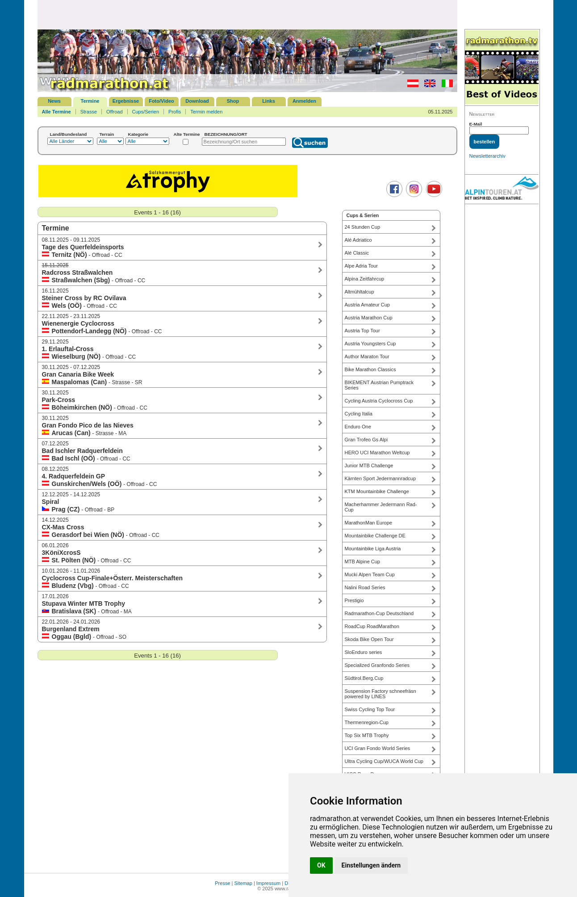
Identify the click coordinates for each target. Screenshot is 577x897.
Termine (90, 101)
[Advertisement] (247, 14)
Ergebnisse (126, 101)
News (54, 101)
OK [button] (321, 865)
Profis (174, 111)
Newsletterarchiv (487, 156)
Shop (233, 101)
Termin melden (206, 111)
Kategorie (138, 134)
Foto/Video (161, 101)
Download (197, 101)
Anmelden (304, 101)
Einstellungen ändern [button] (371, 865)
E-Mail (475, 124)
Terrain (107, 134)
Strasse (88, 111)
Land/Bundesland (68, 134)
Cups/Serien (145, 111)
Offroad (114, 111)
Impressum (268, 883)
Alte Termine (187, 134)
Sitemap (243, 883)
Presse (222, 883)
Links (268, 101)
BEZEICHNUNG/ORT (226, 134)
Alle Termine (56, 111)
